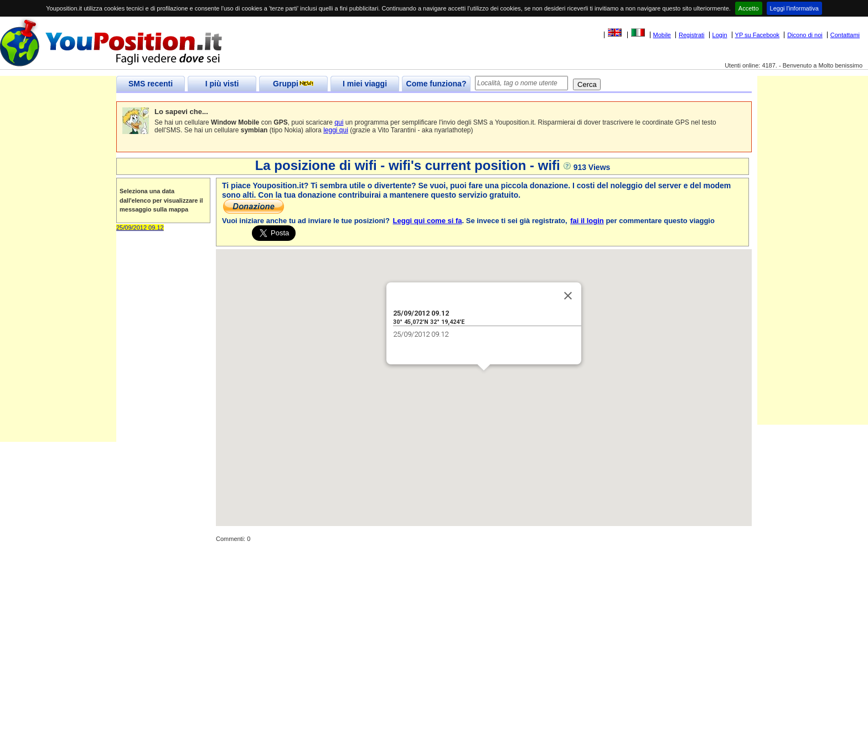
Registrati (691, 35)
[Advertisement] (58, 276)
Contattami (845, 35)
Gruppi (293, 83)
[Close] (568, 295)
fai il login (587, 221)
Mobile (662, 35)
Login (719, 35)
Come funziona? (436, 83)
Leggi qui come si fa (427, 221)
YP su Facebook (757, 35)
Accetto (748, 8)
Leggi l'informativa (794, 8)
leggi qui (335, 130)
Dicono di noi (805, 35)
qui (338, 122)
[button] (484, 380)
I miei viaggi (365, 83)
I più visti (222, 83)
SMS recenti (150, 83)
